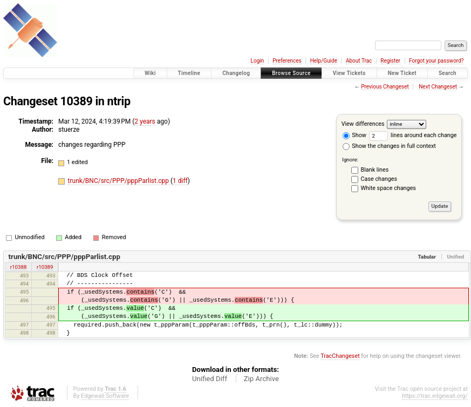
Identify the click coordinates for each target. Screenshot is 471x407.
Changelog (236, 73)
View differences (363, 123)
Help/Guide (323, 61)
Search (447, 73)
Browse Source (291, 73)
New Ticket (402, 73)
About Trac (359, 61)
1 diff (180, 181)
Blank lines (375, 169)
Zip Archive (261, 379)
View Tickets (349, 73)
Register (390, 61)
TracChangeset (339, 355)
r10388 (18, 267)
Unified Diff (209, 379)
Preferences (286, 61)
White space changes (388, 188)
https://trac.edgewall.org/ (435, 395)
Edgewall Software (105, 395)
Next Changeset (438, 87)
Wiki (150, 73)
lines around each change (413, 135)
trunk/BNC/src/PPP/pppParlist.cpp (119, 181)
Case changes (379, 178)
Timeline (189, 73)
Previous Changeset (385, 87)
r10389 (45, 267)
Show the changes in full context (389, 146)
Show (354, 135)
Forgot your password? (436, 61)
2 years (144, 121)
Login (257, 61)
